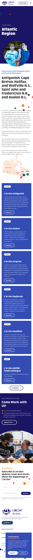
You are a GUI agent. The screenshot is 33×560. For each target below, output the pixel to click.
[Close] (29, 534)
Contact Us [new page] (6, 522)
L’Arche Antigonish (14, 193)
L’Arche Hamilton (13, 331)
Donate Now (23, 3)
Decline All (23, 553)
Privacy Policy (5, 545)
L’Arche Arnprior (13, 261)
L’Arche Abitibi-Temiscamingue (12, 369)
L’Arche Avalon (12, 228)
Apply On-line (8, 422)
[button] (16, 388)
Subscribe (25, 493)
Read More (9, 212)
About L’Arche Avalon (7, 529)
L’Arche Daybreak (13, 296)
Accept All (12, 553)
